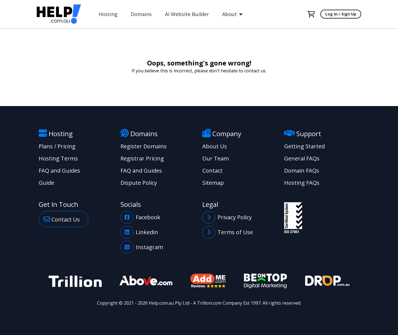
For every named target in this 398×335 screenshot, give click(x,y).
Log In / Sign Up (340, 14)
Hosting (108, 14)
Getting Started (304, 146)
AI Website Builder (187, 14)
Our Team (215, 158)
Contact (212, 170)
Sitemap (213, 182)
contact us (255, 71)
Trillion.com (209, 303)
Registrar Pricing (142, 158)
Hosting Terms (58, 158)
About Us (214, 146)
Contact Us (61, 219)
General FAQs (302, 158)
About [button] (232, 14)
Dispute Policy (139, 182)
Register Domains (144, 146)
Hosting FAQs (302, 182)
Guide (46, 182)
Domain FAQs (301, 170)
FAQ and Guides (59, 170)
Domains (141, 14)
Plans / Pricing (57, 146)
